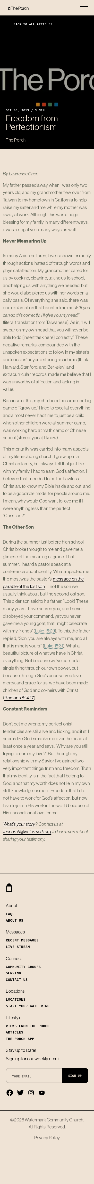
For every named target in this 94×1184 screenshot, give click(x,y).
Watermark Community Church (54, 1119)
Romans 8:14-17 (19, 697)
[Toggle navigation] (84, 8)
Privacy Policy (47, 1137)
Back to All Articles (29, 24)
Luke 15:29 (45, 630)
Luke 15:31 (53, 645)
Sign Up (75, 1075)
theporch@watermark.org (27, 831)
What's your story (19, 824)
